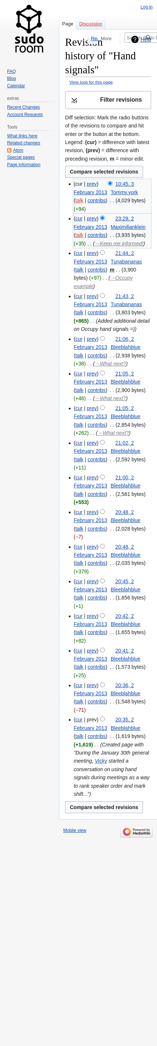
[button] (108, 100)
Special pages (21, 157)
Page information (23, 164)
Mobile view (74, 830)
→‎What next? (110, 364)
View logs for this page (91, 82)
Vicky (101, 761)
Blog (11, 78)
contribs (97, 200)
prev (92, 184)
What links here (22, 136)
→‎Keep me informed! (119, 243)
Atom (18, 150)
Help (145, 39)
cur (78, 218)
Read (83, 38)
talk (79, 200)
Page (67, 24)
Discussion (90, 24)
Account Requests (25, 114)
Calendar (16, 85)
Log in (146, 7)
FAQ (11, 71)
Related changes (23, 143)
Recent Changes (23, 107)
